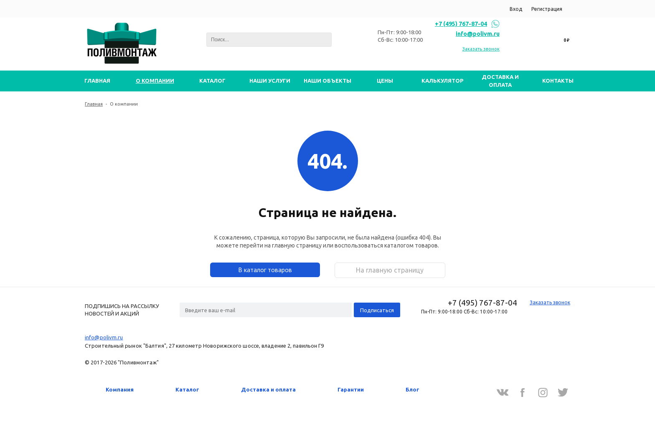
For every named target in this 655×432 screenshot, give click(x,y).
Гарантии (351, 389)
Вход (516, 9)
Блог (412, 389)
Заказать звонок (481, 48)
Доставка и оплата (268, 389)
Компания (120, 389)
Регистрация (546, 9)
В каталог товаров (265, 269)
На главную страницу (390, 270)
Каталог (187, 389)
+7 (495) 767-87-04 (461, 23)
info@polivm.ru (478, 33)
